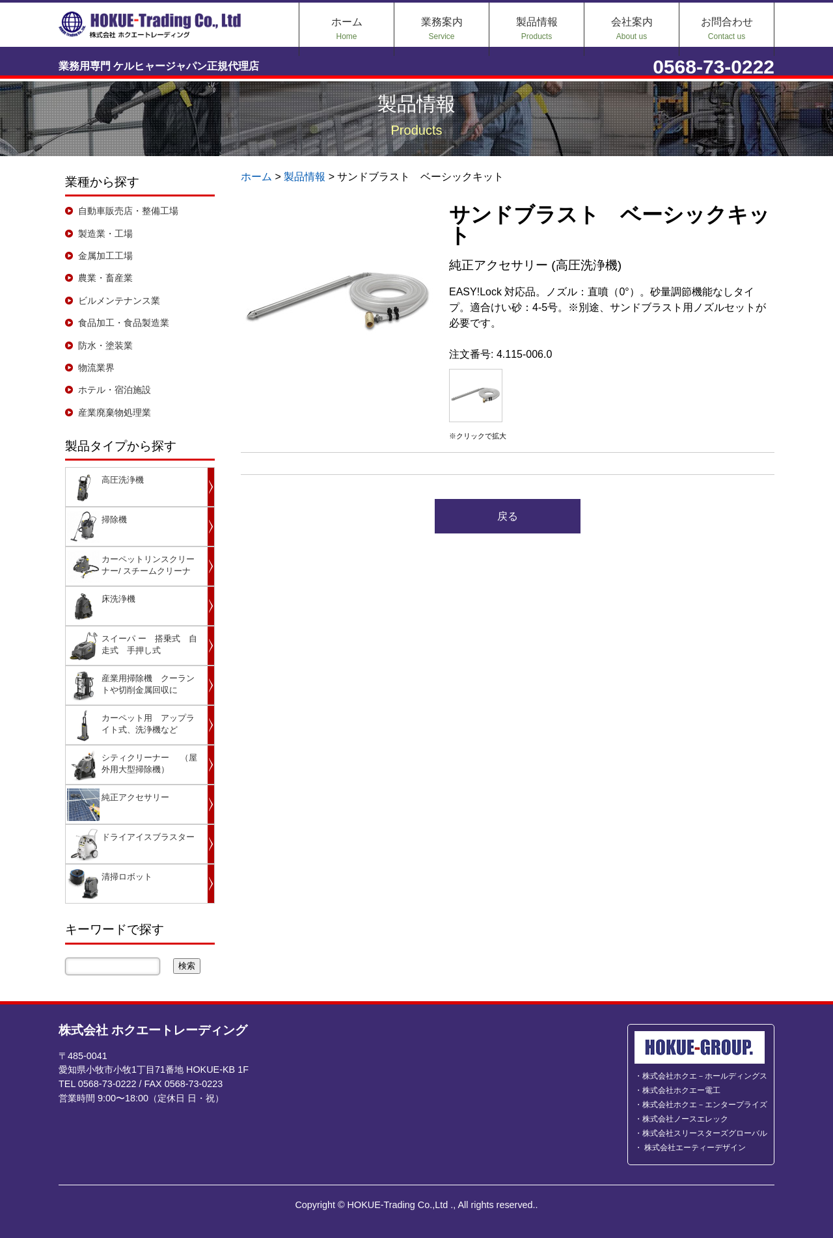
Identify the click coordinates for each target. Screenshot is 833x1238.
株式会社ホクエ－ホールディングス (704, 1076)
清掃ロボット (127, 876)
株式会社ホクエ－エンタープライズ (704, 1104)
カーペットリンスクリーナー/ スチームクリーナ (148, 565)
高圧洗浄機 (123, 480)
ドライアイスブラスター (148, 837)
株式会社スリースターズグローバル (704, 1133)
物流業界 (96, 367)
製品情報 (537, 28)
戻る (507, 516)
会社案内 (632, 28)
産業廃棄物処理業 (114, 412)
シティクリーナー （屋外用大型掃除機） (149, 763)
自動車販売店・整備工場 (128, 211)
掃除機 (114, 519)
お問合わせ (727, 28)
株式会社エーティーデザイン (694, 1147)
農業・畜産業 (105, 278)
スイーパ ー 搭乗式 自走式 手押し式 (149, 644)
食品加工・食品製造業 (123, 322)
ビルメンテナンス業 (119, 300)
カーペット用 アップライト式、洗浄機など (148, 723)
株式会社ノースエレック (685, 1119)
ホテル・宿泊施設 (114, 389)
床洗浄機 (118, 599)
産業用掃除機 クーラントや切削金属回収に (148, 684)
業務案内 (442, 28)
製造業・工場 (105, 233)
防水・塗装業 (105, 345)
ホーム (346, 28)
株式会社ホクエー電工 (681, 1090)
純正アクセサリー (135, 797)
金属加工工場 (105, 255)
